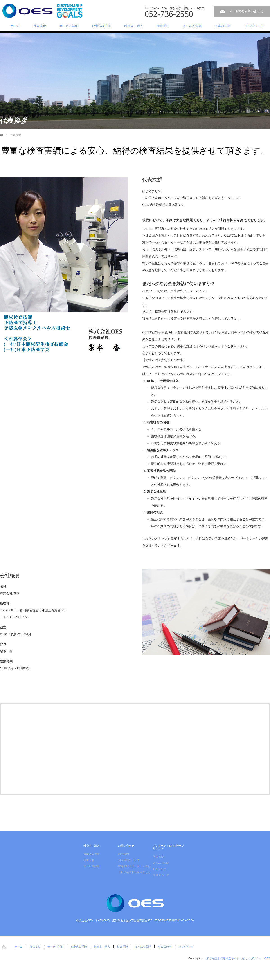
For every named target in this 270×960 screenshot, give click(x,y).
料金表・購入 (133, 26)
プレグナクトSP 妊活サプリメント (168, 847)
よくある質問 (192, 26)
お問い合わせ (126, 845)
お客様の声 (223, 26)
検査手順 (163, 26)
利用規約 (123, 854)
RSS (3, 945)
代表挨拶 (39, 26)
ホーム (15, 26)
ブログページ (253, 26)
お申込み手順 (101, 26)
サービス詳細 (68, 26)
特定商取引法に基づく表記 (134, 866)
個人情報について (129, 860)
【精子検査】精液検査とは (134, 872)
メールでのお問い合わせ (246, 11)
